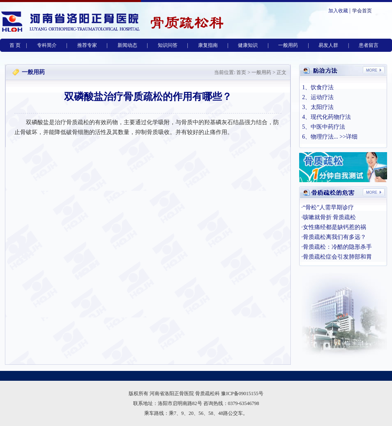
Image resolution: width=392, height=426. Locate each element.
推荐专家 (87, 45)
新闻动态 (127, 45)
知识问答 (168, 45)
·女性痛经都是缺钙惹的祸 (333, 227)
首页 (241, 72)
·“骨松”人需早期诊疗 (327, 207)
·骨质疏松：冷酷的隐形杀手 (336, 247)
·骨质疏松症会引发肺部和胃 (336, 257)
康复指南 (208, 45)
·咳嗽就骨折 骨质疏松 (328, 217)
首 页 (15, 45)
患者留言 (368, 45)
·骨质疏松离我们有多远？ (333, 237)
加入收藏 (338, 11)
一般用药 (288, 45)
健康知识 (248, 45)
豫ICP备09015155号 (242, 393)
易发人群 (328, 45)
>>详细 (348, 137)
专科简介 (47, 45)
